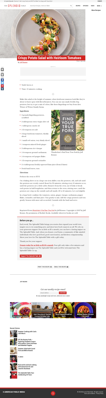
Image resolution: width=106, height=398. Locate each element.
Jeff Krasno (23, 62)
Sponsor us (53, 66)
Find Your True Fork (47, 210)
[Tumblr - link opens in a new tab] (2, 88)
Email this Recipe (61, 267)
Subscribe (63, 293)
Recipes (78, 5)
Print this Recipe (45, 267)
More (99, 6)
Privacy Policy (99, 393)
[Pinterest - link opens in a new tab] (2, 85)
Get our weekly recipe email (53, 289)
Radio (92, 5)
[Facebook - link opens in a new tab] (2, 79)
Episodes (85, 5)
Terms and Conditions (89, 393)
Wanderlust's (36, 210)
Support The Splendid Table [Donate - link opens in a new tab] (31, 256)
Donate (100, 1)
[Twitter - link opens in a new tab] (2, 82)
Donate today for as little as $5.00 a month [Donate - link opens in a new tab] (36, 245)
